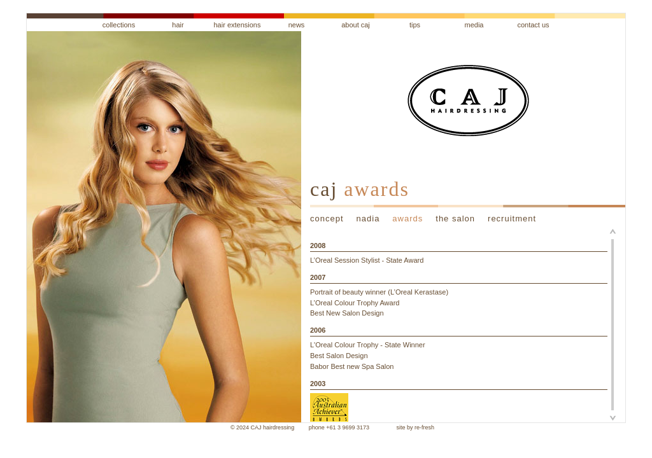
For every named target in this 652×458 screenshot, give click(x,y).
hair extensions (237, 25)
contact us (533, 25)
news (296, 25)
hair (177, 25)
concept (327, 218)
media (474, 25)
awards (407, 218)
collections (119, 25)
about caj (355, 25)
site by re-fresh (416, 427)
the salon (455, 218)
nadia (368, 218)
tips (414, 25)
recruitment (512, 218)
